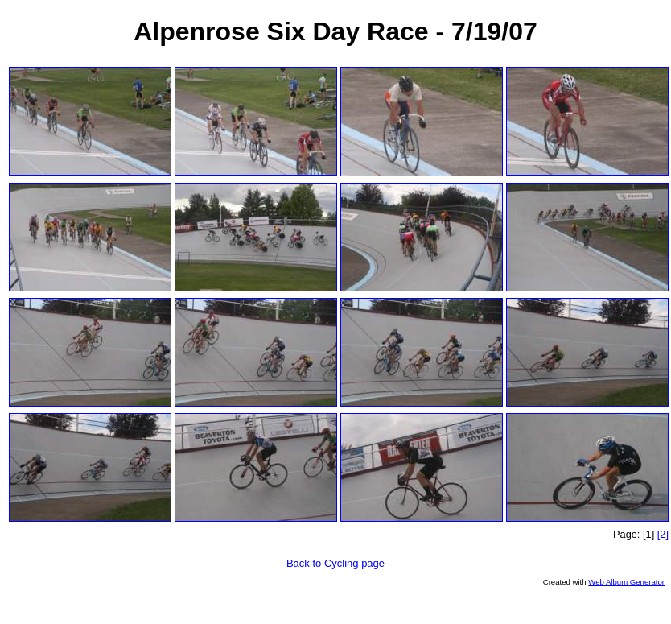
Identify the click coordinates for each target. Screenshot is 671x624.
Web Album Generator (626, 581)
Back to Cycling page (335, 563)
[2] (663, 534)
